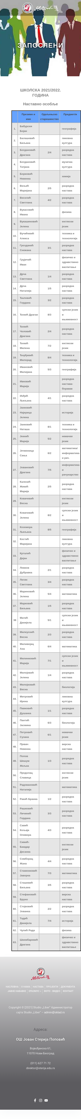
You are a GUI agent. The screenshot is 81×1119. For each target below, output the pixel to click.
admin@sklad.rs (54, 1012)
